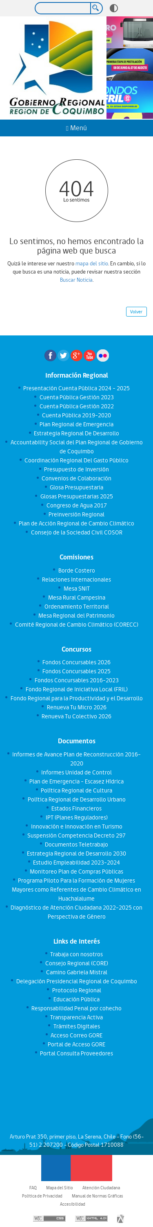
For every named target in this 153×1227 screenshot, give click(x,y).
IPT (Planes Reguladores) (76, 817)
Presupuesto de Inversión (76, 469)
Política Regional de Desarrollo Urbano (76, 799)
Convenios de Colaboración (76, 478)
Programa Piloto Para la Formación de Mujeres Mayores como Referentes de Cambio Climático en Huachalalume (76, 889)
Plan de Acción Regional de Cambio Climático (76, 523)
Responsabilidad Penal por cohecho (76, 1008)
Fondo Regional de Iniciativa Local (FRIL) (76, 689)
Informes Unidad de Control (76, 772)
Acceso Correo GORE (76, 1035)
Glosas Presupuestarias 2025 (76, 496)
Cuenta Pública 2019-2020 (76, 415)
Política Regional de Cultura (76, 790)
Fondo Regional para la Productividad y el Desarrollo (76, 698)
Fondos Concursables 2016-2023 (76, 680)
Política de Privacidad (42, 1196)
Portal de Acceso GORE (76, 1044)
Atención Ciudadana (101, 1188)
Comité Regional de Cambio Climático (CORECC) (76, 624)
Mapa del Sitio (59, 1188)
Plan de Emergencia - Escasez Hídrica (76, 781)
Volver (136, 312)
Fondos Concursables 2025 (76, 671)
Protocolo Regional (76, 990)
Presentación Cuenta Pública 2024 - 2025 (76, 388)
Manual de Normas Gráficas (97, 1196)
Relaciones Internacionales (76, 579)
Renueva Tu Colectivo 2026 (76, 716)
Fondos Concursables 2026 (76, 662)
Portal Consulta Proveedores (76, 1053)
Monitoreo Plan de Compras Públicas (76, 871)
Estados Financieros (76, 808)
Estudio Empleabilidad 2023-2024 (76, 862)
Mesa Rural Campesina (76, 597)
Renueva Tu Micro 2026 (76, 707)
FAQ (33, 1188)
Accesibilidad (72, 1204)
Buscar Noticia (76, 279)
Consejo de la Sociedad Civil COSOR (76, 532)
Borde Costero (76, 570)
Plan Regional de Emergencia (76, 424)
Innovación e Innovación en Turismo (76, 826)
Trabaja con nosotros (76, 954)
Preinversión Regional (76, 514)
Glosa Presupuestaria (76, 487)
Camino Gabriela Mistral (76, 972)
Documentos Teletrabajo (76, 844)
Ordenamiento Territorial (76, 606)
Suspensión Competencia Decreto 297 (76, 835)
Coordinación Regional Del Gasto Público (76, 460)
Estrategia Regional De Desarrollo (76, 433)
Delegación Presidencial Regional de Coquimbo (76, 981)
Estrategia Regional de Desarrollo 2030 (76, 853)
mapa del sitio (91, 263)
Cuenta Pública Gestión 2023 (76, 397)
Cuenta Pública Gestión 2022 (76, 406)
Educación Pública (76, 999)
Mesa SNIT (76, 588)
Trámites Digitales (76, 1026)
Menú (76, 128)
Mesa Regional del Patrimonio (76, 615)
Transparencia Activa (76, 1017)
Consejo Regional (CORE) (76, 963)
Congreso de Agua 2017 (76, 505)
